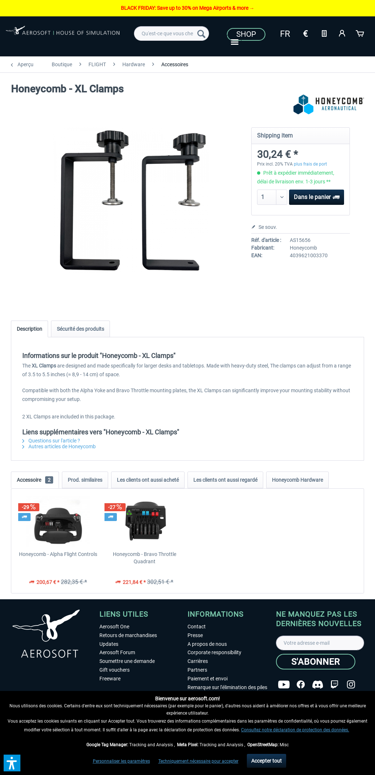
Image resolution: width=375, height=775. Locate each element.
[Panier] (360, 32)
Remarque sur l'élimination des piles (227, 687)
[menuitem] (171, 33)
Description (29, 329)
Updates (108, 644)
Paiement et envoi (208, 678)
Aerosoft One (114, 626)
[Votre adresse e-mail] (320, 643)
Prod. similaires (85, 480)
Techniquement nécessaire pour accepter (198, 761)
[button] (12, 763)
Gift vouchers (114, 670)
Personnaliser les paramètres (121, 761)
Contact (197, 626)
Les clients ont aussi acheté (148, 480)
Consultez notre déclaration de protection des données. (295, 729)
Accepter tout (266, 761)
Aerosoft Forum (117, 652)
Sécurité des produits (80, 329)
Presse (195, 635)
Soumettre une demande (127, 661)
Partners (197, 670)
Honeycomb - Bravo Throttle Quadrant (144, 557)
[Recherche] (201, 33)
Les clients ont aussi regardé (225, 480)
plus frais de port (310, 164)
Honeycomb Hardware (297, 480)
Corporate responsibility (214, 652)
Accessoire (35, 480)
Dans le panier (317, 195)
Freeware (110, 678)
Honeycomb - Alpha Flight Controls (58, 554)
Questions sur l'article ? (51, 441)
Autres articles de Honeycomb (59, 446)
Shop (246, 34)
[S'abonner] (315, 661)
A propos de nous (207, 644)
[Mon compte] (342, 32)
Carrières (198, 661)
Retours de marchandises (128, 635)
